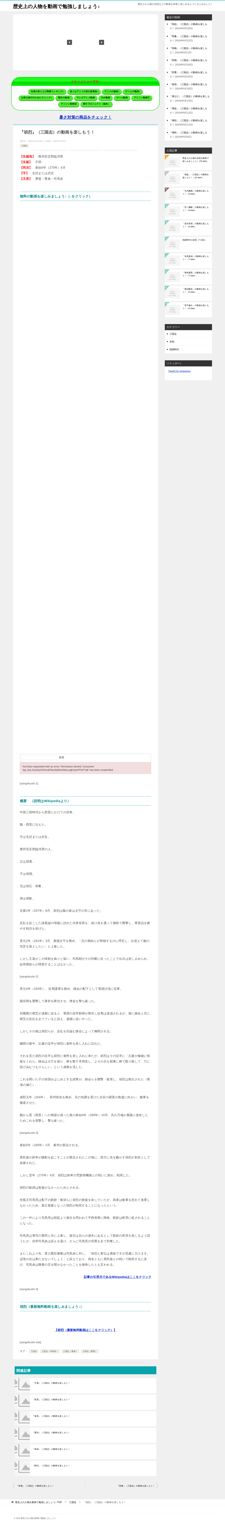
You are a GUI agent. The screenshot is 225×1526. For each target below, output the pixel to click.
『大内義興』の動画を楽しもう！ (195, 192)
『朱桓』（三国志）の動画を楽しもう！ (51, 1449)
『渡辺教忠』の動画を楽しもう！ (195, 290)
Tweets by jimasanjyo (179, 371)
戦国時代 (174, 349)
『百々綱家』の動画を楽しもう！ (195, 208)
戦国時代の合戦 (194, 240)
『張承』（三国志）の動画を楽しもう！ (51, 1416)
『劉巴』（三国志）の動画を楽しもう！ (51, 1465)
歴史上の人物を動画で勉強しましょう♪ (58, 6)
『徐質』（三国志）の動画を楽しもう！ (51, 1399)
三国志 (24, 145)
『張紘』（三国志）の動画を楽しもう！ (195, 176)
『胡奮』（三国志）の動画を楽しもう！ (136, 1486)
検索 (61, 757)
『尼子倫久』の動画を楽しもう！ (195, 307)
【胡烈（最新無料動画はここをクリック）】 (85, 1330)
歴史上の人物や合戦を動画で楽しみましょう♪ (195, 159)
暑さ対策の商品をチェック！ (85, 117)
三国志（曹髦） (89, 1351)
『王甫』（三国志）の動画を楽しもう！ (51, 1383)
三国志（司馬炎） (50, 1351)
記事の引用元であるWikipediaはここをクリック (117, 1276)
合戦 (172, 341)
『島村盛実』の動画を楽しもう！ (195, 274)
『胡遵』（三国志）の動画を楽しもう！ (35, 1486)
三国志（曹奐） (70, 1351)
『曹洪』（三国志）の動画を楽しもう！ (51, 1432)
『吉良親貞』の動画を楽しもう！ (195, 258)
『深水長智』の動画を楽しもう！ (195, 225)
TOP (38, 1502)
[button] (69, 42)
